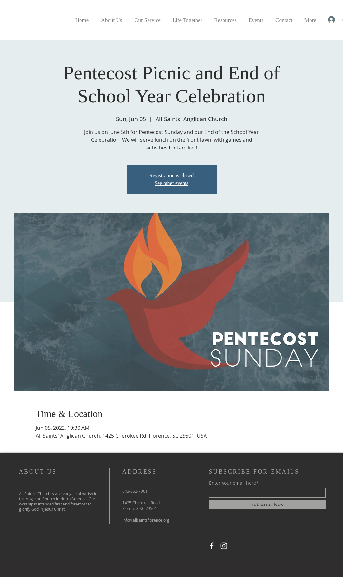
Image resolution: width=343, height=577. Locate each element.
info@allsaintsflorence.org (145, 520)
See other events (171, 183)
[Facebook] (211, 545)
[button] (187, 17)
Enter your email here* (234, 483)
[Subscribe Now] (267, 504)
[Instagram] (223, 545)
